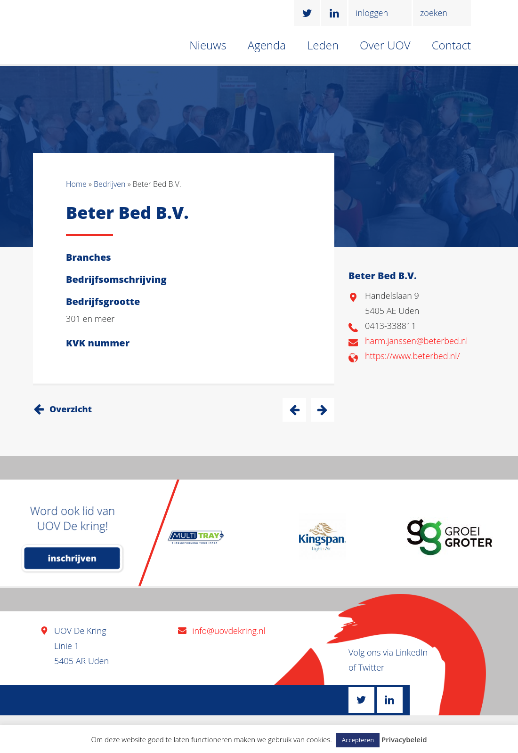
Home (76, 184)
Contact (451, 45)
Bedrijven (109, 184)
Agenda (267, 45)
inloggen (372, 12)
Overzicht (70, 409)
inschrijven (72, 558)
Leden (323, 45)
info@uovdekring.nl (228, 630)
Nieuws (208, 45)
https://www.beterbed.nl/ (412, 355)
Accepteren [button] (358, 740)
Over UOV (385, 45)
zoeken (433, 12)
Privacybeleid (404, 739)
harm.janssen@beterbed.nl (416, 340)
